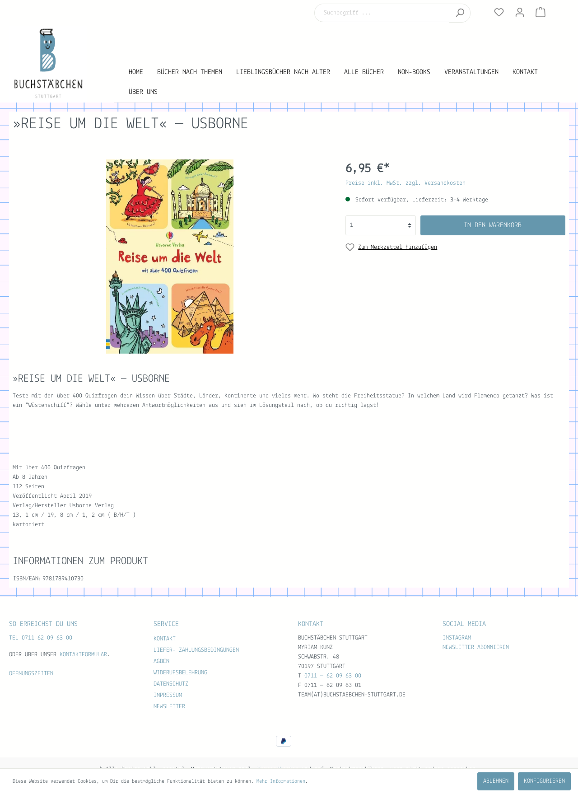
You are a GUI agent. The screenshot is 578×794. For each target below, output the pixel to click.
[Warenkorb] (540, 13)
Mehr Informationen (280, 781)
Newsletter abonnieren (476, 647)
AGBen (161, 661)
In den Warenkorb (493, 225)
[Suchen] (460, 13)
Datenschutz (171, 684)
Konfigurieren (544, 781)
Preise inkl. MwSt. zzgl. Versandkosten (405, 183)
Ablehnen (495, 781)
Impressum (168, 695)
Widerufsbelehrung (180, 672)
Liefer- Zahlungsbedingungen (196, 650)
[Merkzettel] (499, 13)
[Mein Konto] (519, 13)
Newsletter (169, 706)
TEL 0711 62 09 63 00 (40, 638)
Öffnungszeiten (31, 673)
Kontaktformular (83, 654)
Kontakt (165, 638)
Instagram (457, 638)
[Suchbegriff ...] (382, 13)
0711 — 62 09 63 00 (332, 676)
